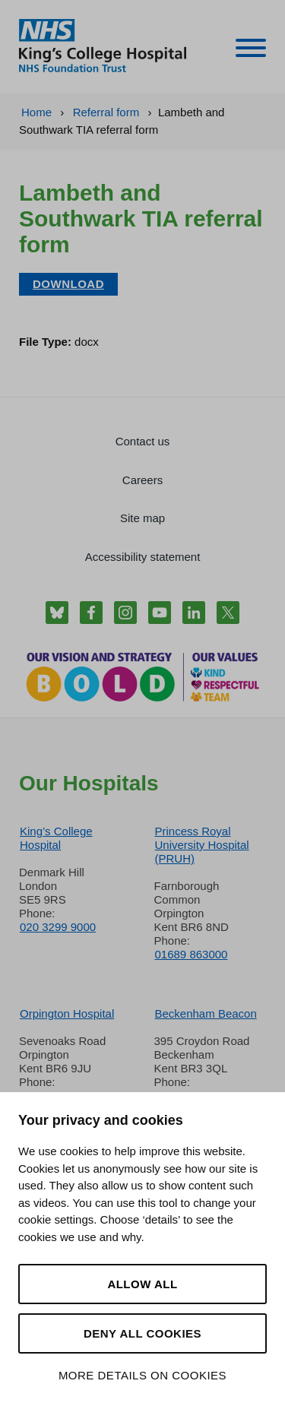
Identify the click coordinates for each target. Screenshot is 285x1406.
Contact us (143, 441)
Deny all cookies (142, 1333)
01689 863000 (191, 954)
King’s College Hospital (56, 838)
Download (68, 283)
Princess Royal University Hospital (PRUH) (202, 845)
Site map (142, 517)
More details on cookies (142, 1375)
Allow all (142, 1284)
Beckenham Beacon (206, 1013)
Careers (142, 479)
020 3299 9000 (58, 926)
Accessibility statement (143, 556)
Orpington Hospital (67, 1013)
